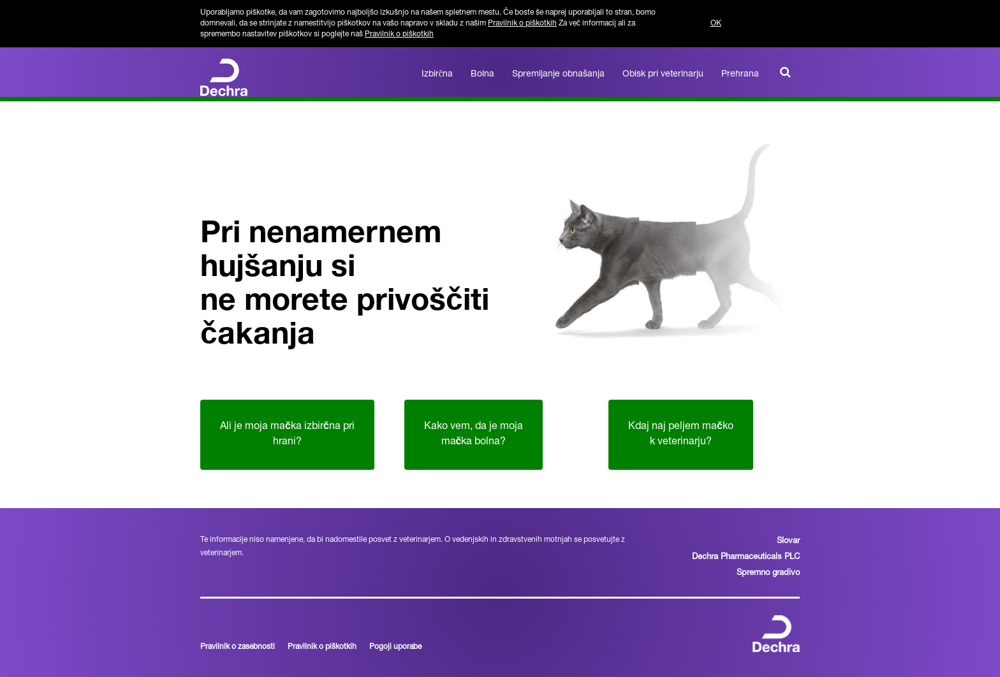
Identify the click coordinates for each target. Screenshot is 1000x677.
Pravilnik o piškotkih (522, 23)
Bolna (482, 74)
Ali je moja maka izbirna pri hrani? (287, 435)
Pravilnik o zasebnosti (237, 647)
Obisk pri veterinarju (662, 74)
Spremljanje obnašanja (558, 74)
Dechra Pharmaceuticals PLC (746, 557)
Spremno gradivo (768, 573)
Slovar (788, 541)
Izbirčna (437, 74)
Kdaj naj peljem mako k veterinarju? (680, 435)
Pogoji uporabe (395, 647)
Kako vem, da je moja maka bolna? (473, 435)
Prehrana (740, 74)
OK (715, 23)
